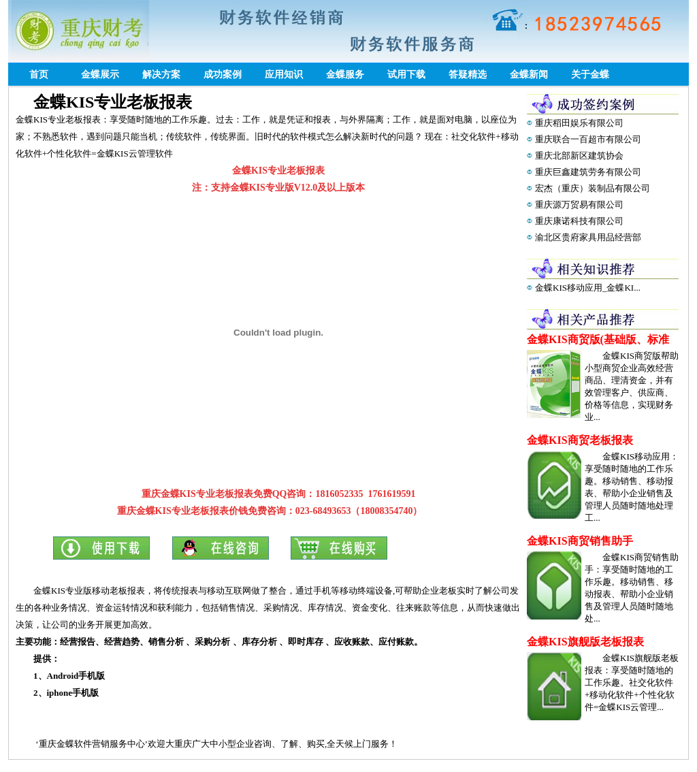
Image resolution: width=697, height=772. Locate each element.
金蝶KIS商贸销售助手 (580, 541)
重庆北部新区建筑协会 (579, 155)
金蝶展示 (100, 74)
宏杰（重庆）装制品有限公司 (592, 188)
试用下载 (406, 74)
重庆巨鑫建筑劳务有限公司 (588, 172)
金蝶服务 (345, 74)
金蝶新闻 (529, 74)
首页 (38, 74)
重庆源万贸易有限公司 (579, 204)
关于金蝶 (590, 74)
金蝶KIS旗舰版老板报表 (585, 641)
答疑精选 (468, 74)
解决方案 (161, 74)
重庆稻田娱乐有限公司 (579, 123)
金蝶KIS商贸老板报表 (580, 440)
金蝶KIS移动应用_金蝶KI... (588, 288)
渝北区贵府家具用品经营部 (588, 237)
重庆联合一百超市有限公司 (588, 139)
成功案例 (223, 74)
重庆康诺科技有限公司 (579, 221)
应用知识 (284, 74)
